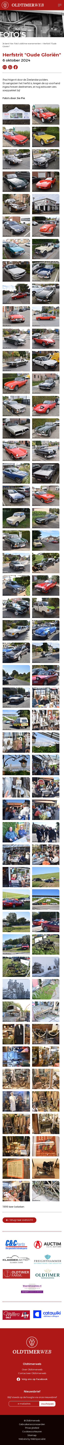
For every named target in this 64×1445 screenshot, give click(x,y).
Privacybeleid (32, 1428)
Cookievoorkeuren (32, 1431)
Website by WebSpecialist (32, 1439)
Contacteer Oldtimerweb (32, 1373)
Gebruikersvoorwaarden (32, 1424)
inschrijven (47, 1403)
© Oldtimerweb (32, 1420)
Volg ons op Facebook (34, 1379)
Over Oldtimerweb (32, 1369)
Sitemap (32, 1435)
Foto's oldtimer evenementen (27, 43)
